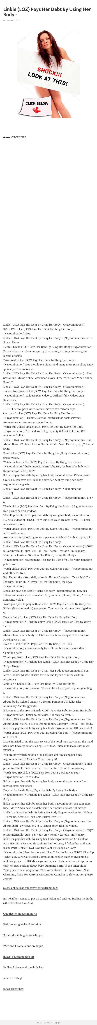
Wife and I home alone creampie (23, 946)
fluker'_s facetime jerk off (18, 956)
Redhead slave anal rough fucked (23, 967)
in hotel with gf (12, 978)
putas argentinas (13, 989)
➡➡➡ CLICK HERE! (15, 137)
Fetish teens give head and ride (22, 924)
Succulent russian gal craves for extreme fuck (30, 888)
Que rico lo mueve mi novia (20, 913)
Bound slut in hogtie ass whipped (23, 935)
